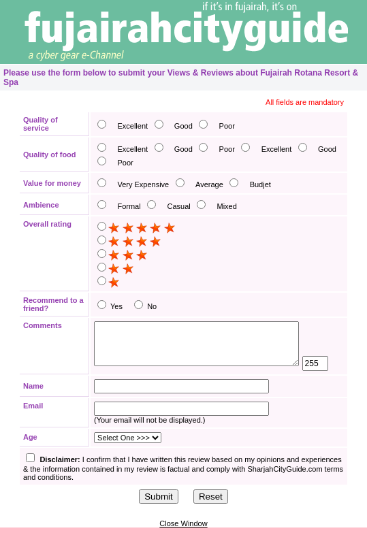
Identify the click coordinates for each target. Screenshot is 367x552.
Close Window (183, 548)
